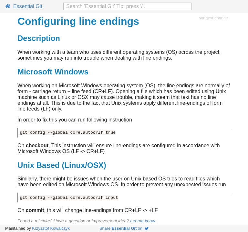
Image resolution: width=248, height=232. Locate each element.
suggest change (213, 17)
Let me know (142, 220)
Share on (124, 228)
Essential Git (23, 6)
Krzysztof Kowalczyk (51, 228)
